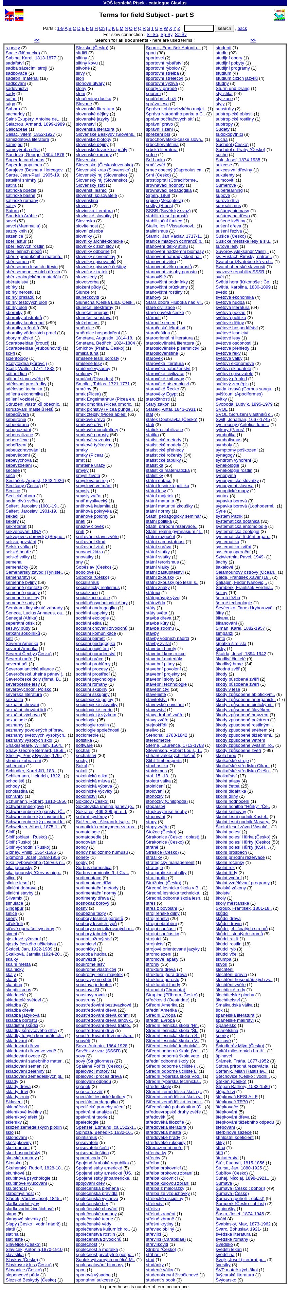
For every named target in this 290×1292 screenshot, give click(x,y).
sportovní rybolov (163, 68)
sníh (80, 531)
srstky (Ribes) (159, 205)
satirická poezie (21, 190)
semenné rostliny (22, 597)
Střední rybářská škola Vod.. (174, 1076)
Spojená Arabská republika (102, 1162)
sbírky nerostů (20, 292)
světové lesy (228, 337)
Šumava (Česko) (232, 1193)
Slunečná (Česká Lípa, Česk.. (105, 302)
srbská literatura (162, 149)
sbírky (12, 287)
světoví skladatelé (233, 368)
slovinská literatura (94, 210)
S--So (152, 34)
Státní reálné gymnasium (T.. (174, 531)
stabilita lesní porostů (167, 215)
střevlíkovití (157, 1244)
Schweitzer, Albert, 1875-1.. (33, 826)
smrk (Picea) (88, 393)
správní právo (159, 124)
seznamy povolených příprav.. (35, 730)
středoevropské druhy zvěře (173, 1111)
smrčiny (83, 388)
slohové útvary (90, 83)
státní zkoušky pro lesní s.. (172, 582)
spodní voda (88, 1157)
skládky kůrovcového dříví (31, 1030)
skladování (16, 1040)
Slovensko (86, 159)
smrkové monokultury (97, 429)
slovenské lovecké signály (101, 149)
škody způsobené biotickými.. (245, 704)
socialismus (87, 582)
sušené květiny (230, 220)
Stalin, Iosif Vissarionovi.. (170, 225)
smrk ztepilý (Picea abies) (101, 414)
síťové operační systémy (30, 928)
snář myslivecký (92, 500)
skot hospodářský (23, 1152)
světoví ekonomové (235, 363)
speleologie (87, 1122)
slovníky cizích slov (95, 246)
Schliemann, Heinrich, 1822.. (34, 775)
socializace (87, 592)
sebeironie (16, 419)
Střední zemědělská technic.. (174, 1101)
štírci (220, 1147)
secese (13, 470)
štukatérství (227, 1157)
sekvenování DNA (23, 531)
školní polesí (228, 831)
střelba (152, 1162)
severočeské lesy (23, 684)
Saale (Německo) (23, 52)
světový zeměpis (232, 383)
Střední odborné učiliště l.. (172, 1071)
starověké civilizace (165, 373)
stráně (152, 847)
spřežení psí (158, 134)
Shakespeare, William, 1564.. (35, 745)
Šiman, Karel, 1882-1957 (240, 628)
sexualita (14, 699)
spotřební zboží (161, 98)
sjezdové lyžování (23, 938)
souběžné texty (91, 913)
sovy (80, 1055)
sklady (12, 1081)
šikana (222, 618)
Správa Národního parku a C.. (175, 113)
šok (219, 1010)
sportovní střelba (162, 73)
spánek (83, 1086)
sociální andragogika (96, 607)
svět (220, 276)
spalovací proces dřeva (99, 1076)
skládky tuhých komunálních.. (35, 1035)
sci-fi (10, 353)
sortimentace (89, 877)
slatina (12, 1234)
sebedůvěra (17, 414)
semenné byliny (21, 582)
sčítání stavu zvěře (24, 378)
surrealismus (228, 205)
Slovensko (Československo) (104, 164)
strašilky (154, 857)
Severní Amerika (22, 643)
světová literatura (233, 307)
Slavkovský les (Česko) (29, 1264)
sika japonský (19, 867)
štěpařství (225, 1091)
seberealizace (19, 434)
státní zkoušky (160, 577)
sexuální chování (22, 704)
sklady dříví (17, 1091)
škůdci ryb (226, 949)
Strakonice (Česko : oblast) (172, 836)
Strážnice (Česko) (163, 882)
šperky (222, 1035)
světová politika (231, 317)
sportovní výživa (162, 83)
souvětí (83, 1040)
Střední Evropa (161, 1015)
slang (11, 1213)
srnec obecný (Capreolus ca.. (175, 169)
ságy (10, 103)
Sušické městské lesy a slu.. (243, 241)
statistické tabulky (163, 460)
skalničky (15, 969)
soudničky (86, 949)
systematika (227, 541)
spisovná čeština (92, 1152)
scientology (17, 358)
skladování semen (24, 1066)
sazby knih (16, 231)
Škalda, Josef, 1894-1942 (241, 653)
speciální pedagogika (97, 1101)
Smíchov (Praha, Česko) (100, 348)
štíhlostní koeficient (235, 1137)
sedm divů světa (22, 500)
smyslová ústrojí (92, 480)
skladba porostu (21, 1020)
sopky (82, 862)
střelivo (153, 1208)
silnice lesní (17, 882)
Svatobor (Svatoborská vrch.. (244, 261)
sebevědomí (18, 455)
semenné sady (20, 602)
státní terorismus (162, 562)
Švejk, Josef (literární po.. (241, 1259)
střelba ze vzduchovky (168, 1193)
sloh (80, 78)
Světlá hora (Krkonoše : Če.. (244, 281)
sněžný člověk (90, 526)
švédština (225, 1254)
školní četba (227, 786)
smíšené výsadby (93, 368)
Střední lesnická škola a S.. (173, 1035)
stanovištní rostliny (164, 292)
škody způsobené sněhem (241, 730)
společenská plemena (97, 1188)
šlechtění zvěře (231, 984)
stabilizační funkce (164, 220)
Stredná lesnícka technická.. (174, 893)
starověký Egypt (162, 393)
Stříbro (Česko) (161, 1249)
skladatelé (16, 994)
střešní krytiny (160, 1223)
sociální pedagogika (95, 643)
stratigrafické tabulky (166, 872)
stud (150, 1259)
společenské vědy (93, 1223)
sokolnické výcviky (94, 791)
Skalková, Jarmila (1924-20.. (34, 954)
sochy (82, 760)
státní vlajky (157, 567)
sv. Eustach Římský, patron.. (244, 256)
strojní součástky (162, 933)
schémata (15, 765)
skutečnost (16, 1188)
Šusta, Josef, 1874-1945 (240, 1213)
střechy (153, 1157)
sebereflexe (17, 439)
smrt (80, 460)
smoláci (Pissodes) (94, 378)
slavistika (15, 1254)
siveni (11, 933)
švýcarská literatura (235, 1274)
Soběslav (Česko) (93, 567)
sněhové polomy (92, 516)
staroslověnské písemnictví (172, 348)
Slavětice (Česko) (23, 1244)
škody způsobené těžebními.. (244, 735)
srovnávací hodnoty (165, 185)
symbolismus (228, 439)
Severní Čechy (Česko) (29, 653)
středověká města (163, 1132)
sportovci (155, 57)
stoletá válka (158, 780)
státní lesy (156, 490)
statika (152, 434)
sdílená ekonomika (24, 393)
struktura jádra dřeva (166, 974)
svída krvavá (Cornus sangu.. (245, 388)
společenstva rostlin (95, 1234)
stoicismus (156, 770)
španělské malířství (235, 1020)
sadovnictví (17, 88)
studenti (223, 47)
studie (222, 52)
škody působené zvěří (237, 684)
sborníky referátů (22, 327)
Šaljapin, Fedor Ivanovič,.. (241, 582)
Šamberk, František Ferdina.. (244, 587)
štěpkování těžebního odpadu (245, 1122)
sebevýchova (19, 460)
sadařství (15, 63)
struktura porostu (162, 979)
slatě (10, 1229)
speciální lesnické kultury (100, 1096)
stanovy (153, 297)
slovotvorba (87, 281)
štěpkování (226, 1111)
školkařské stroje (232, 760)
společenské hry (92, 1203)
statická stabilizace (164, 429)
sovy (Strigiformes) (94, 1061)
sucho (222, 154)
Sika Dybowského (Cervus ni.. (35, 862)
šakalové (224, 567)
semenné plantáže (24, 587)
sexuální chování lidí (26, 709)
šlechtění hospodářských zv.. (244, 979)
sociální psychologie (96, 679)
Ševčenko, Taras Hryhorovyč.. (245, 607)
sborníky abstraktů (24, 317)
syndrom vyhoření (233, 460)
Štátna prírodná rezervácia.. (243, 1066)
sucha (222, 139)
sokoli (82, 770)
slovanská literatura (95, 108)
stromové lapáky (162, 959)
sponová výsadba (93, 1274)
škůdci (222, 913)
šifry (220, 612)
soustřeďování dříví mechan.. (105, 1035)
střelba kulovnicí (162, 1178)
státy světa (156, 612)
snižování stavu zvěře (97, 536)
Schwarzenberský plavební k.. (35, 816)
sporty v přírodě (161, 88)
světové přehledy (232, 348)
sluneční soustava (94, 317)
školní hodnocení (232, 801)
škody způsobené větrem (240, 740)
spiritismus (86, 1137)
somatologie (88, 831)
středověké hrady (163, 1137)
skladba (13, 1005)
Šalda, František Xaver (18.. (243, 577)
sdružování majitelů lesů (30, 409)
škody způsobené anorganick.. (246, 699)
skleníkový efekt (21, 1117)
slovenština (87, 200)
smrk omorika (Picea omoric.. (105, 404)
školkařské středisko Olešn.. (243, 770)
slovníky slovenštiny (95, 256)
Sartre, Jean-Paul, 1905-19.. (34, 175)
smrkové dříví (89, 424)
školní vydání (229, 877)
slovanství (86, 124)
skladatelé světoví (23, 999)
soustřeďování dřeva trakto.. (103, 1025)
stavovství (156, 709)
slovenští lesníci (92, 190)
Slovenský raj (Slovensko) (101, 175)
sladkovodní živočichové (30, 1208)
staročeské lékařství (165, 327)
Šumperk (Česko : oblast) (241, 1203)
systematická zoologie (237, 531)
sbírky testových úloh (26, 302)
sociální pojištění (92, 648)
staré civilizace (160, 307)
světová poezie (230, 312)
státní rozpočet (160, 536)
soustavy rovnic (91, 994)
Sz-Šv (181, 34)
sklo (10, 1132)
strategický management (170, 862)
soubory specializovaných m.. (105, 928)
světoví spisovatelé (234, 373)
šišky (220, 648)
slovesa (83, 205)
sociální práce (90, 658)
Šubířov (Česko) (232, 1173)
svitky (221, 399)
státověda (155, 602)
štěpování (225, 1127)
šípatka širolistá (231, 643)
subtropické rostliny (235, 119)
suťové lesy (227, 246)
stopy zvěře (157, 826)
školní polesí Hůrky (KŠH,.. (242, 847)
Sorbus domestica (94, 867)
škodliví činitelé (231, 658)
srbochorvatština (162, 144)
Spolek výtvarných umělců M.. (105, 1259)
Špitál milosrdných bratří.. (241, 1050)
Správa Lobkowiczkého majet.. (176, 108)
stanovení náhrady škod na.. (174, 256)
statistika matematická (168, 470)
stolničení (155, 786)
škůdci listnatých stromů (239, 933)
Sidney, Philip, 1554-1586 (31, 852)
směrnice (85, 327)
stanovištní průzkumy (167, 287)
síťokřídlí (14, 923)
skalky (12, 959)
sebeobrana (17, 424)
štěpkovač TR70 (232, 1101)
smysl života (88, 475)
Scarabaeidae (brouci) (28, 343)
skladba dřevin (20, 1010)
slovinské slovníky (94, 215)
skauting (14, 984)
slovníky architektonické (99, 241)
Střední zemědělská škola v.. (174, 1096)
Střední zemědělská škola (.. (174, 1091)
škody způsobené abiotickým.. (245, 694)
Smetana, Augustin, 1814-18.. (105, 337)
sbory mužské (19, 337)
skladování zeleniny (25, 1071)
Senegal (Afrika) (22, 618)
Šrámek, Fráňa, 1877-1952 (242, 1061)
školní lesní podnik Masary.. (243, 821)
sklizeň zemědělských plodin (34, 1127)
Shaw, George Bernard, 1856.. (36, 750)
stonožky (155, 796)
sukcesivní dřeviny (234, 169)
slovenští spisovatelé (96, 195)
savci (11, 220)
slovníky (84, 236)
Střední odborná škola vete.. (174, 1055)
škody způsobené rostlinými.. (244, 724)
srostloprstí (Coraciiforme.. (172, 180)
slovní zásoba (89, 231)
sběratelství (17, 281)
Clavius (179, 2)
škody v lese (228, 689)
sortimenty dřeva (92, 898)
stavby (152, 633)
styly (220, 103)
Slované (84, 103)
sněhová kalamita (93, 506)
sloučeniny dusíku (93, 98)
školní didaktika (231, 791)
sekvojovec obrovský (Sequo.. (35, 536)
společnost (86, 1244)
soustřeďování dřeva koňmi (103, 1015)
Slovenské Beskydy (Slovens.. (106, 134)
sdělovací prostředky (26, 383)
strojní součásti (161, 928)
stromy (152, 964)
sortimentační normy (96, 893)
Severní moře (19, 658)
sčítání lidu (16, 373)
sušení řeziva (229, 231)
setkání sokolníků (23, 633)
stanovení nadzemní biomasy (175, 251)
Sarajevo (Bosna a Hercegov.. (35, 169)
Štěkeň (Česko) (231, 1081)
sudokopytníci (229, 134)
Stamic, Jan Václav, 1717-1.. (174, 236)
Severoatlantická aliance (30, 668)
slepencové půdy (22, 1274)
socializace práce (93, 597)
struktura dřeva (161, 969)
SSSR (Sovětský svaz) (168, 210)
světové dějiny (230, 322)
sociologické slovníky (96, 704)
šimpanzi (224, 633)
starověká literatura (165, 363)
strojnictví (155, 943)
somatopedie (89, 836)
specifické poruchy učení (100, 1106)
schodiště (15, 780)
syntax (222, 495)
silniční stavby (20, 893)
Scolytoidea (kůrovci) (26, 363)
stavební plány (160, 663)
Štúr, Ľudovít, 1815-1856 (240, 1162)
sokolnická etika (92, 775)
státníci (153, 592)
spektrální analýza (94, 1111)
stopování (155, 816)
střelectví (155, 1203)
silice (11, 877)
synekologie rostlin (234, 470)
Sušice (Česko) (231, 236)
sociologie (86, 719)
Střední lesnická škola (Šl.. (172, 1030)
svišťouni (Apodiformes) (239, 393)
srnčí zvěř (155, 164)
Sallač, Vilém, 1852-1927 (30, 134)
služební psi (87, 322)
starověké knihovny (165, 378)
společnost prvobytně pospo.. (105, 1254)
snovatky (85, 556)
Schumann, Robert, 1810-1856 (36, 801)
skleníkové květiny (24, 1111)
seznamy (14, 724)
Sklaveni (14, 1101)
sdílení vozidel (20, 399)
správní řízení (159, 129)
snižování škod (91, 541)
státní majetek (160, 495)
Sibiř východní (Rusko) (28, 847)
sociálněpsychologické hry (102, 602)
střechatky (156, 1152)
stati (150, 424)
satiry (11, 205)
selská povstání (21, 541)
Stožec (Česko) (161, 831)
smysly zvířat (89, 495)
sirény (12, 918)
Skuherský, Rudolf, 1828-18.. (34, 1167)
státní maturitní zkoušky (169, 506)
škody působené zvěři (237, 679)
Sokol (81, 765)
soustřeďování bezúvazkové (103, 1005)
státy (151, 607)
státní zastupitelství (165, 572)
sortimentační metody (97, 887)
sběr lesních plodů (24, 251)
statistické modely (163, 444)
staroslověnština (162, 353)
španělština (227, 1030)
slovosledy (86, 276)
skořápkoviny (19, 1142)
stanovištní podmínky (167, 281)
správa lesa (157, 103)
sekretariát (16, 526)
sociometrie (87, 735)
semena (14, 562)
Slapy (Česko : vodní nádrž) (33, 1223)
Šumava (224, 1183)
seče (10, 475)
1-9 (60, 28)
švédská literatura (233, 1234)
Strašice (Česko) (162, 852)
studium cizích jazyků (237, 78)
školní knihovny (231, 811)
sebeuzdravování (23, 450)
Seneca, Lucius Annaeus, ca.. (35, 612)
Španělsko (226, 1025)
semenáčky (17, 567)
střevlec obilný (160, 1229)
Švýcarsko (226, 1279)
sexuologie (16, 719)
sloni (80, 93)
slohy (81, 88)
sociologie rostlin (92, 724)
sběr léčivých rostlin (25, 246)
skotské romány (21, 1157)
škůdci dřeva (228, 918)
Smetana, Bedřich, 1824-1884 (105, 343)
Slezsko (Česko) (92, 47)
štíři (219, 1152)
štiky (220, 1142)
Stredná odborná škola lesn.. (174, 898)
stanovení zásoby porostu (171, 271)
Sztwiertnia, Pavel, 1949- (240, 556)
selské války (18, 556)
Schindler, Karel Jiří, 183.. (31, 770)
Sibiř (10, 831)
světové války (229, 358)
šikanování (226, 623)
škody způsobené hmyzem (242, 714)
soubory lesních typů (96, 923)
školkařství (226, 775)
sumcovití (225, 180)
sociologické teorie (94, 709)
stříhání (153, 1254)
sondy (82, 847)
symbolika (225, 434)
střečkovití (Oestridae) (167, 999)
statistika (154, 465)
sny (79, 562)
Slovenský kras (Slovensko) (103, 169)
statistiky (154, 475)
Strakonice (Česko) (165, 842)
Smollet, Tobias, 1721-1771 (103, 383)
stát (149, 414)
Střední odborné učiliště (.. (172, 1066)
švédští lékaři (229, 1249)
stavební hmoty (161, 648)
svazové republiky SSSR (240, 271)
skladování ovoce (23, 1055)
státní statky (158, 551)
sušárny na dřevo (233, 215)
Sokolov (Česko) (92, 801)
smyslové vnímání (94, 485)
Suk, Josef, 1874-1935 (238, 159)
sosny (82, 908)
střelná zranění (161, 1213)
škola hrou (226, 755)
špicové (223, 1040)
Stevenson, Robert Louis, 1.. (174, 750)
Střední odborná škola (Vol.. (173, 1050)
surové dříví (227, 200)
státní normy (158, 511)
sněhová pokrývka (94, 511)
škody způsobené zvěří (238, 750)
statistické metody (163, 439)
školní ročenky (230, 862)
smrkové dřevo (90, 419)
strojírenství (157, 918)
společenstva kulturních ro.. (103, 1229)
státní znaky (158, 587)
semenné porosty (23, 592)
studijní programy (233, 68)
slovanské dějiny (92, 113)
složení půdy (88, 287)
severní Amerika (22, 648)
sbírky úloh (16, 307)
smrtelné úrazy (90, 465)
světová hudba (230, 302)
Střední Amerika (162, 1005)
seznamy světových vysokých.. (36, 735)
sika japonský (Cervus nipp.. (33, 872)
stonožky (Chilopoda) (167, 801)
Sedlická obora (20, 495)
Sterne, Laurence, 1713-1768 (175, 745)
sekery (12, 521)
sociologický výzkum (96, 714)
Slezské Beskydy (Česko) (31, 1279)
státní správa (158, 546)
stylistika (224, 93)
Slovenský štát (90, 185)
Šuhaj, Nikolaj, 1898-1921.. (242, 1178)
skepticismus (18, 989)
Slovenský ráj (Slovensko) (101, 180)
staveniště (156, 694)
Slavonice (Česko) (24, 1269)
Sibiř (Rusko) (19, 842)
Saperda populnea (24, 164)
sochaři (83, 750)
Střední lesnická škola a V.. (172, 1040)
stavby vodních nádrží (167, 638)
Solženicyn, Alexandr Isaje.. (103, 821)
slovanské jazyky (92, 119)
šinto (220, 638)
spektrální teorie (92, 1117)
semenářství (18, 577)
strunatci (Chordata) (165, 989)
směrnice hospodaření (98, 332)
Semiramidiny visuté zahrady (34, 607)
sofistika (84, 740)
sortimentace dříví (93, 882)
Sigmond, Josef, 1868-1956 (33, 857)
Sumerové (226, 185)
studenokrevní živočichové (172, 1274)
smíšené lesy (89, 363)
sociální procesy (92, 668)
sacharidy (15, 113)
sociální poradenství (96, 653)
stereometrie (158, 740)
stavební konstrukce (166, 653)
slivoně (83, 68)
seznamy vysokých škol (29, 740)
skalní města (18, 964)
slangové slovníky (23, 1218)
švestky (223, 1264)
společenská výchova (97, 1198)
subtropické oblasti (234, 113)
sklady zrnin (17, 1096)
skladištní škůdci (22, 1025)
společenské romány (96, 1213)
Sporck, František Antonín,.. (173, 47)
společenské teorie (94, 1218)
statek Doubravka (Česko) (172, 419)
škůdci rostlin (228, 943)
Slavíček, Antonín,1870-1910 (34, 1249)
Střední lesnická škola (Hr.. (172, 1025)
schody (13, 786)
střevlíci (153, 1234)
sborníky (14, 312)
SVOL (222, 409)
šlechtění (224, 969)
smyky (82, 470)
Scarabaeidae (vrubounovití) (34, 348)
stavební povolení (163, 668)
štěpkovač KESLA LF (236, 1096)
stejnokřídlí (156, 724)
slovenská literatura (95, 129)
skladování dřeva (22, 1045)
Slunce (83, 292)
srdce (151, 154)
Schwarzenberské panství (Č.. (35, 811)
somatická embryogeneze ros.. (106, 826)
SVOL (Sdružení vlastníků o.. (244, 414)
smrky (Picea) (89, 455)
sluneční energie (92, 312)
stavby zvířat (158, 643)
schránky (14, 796)
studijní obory (229, 57)
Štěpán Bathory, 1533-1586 (243, 1086)
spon (81, 1269)
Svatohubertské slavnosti (240, 266)
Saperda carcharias (25, 159)
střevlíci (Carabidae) (166, 1239)
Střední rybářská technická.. (173, 1081)
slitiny (81, 57)
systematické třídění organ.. (243, 536)
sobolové (85, 572)
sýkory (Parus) (230, 429)
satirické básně (20, 195)
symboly (224, 444)
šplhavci (224, 1055)
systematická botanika (237, 521)
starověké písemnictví (167, 383)
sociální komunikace (96, 633)
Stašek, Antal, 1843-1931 (171, 409)
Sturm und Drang (233, 88)
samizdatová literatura (27, 139)
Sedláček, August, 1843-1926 (35, 480)
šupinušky (225, 1208)
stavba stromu (160, 628)
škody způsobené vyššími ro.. (245, 745)
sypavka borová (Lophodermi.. (245, 506)
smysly (83, 490)
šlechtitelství (228, 999)
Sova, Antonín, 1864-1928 (102, 1045)
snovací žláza (89, 551)
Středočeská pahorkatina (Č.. (175, 1106)
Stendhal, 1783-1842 (166, 735)
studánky (155, 1264)
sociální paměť (90, 638)
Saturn (12, 210)
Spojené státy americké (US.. (105, 1173)
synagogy (225, 455)
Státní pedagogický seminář (173, 516)
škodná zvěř (228, 668)
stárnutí (153, 317)
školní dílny (227, 796)
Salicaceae (17, 129)
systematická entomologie (241, 526)
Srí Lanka (155, 159)
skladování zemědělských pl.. (35, 1076)
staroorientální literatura (169, 337)
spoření (153, 93)
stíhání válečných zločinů (171, 755)
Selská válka (18, 546)
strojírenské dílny (163, 913)
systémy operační (233, 551)
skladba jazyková (23, 1015)
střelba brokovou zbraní (169, 1173)
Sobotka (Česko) (92, 577)
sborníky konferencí (25, 322)
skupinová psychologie (28, 1178)
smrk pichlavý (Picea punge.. (104, 409)
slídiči (81, 52)
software (84, 745)
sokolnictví (86, 796)
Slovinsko (85, 220)
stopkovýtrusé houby (166, 811)
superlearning (229, 190)
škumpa (223, 959)
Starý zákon (157, 404)
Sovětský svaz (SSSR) (98, 1050)
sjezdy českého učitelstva (31, 943)
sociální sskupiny (93, 694)
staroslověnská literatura (170, 343)
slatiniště (14, 1239)
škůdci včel (226, 954)
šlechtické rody (230, 989)
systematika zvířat (233, 546)
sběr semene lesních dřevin (33, 271)
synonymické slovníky (237, 480)
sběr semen (17, 261)
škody (221, 674)
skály (11, 974)
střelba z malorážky (165, 1188)
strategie (154, 867)
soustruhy (85, 999)
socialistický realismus (98, 587)
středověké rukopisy (166, 1142)
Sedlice (13, 490)
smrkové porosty (92, 434)
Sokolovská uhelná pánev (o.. (105, 806)
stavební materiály (164, 658)
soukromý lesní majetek (99, 974)
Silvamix (14, 898)
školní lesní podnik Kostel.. (242, 816)
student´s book (160, 1279)
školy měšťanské (232, 903)
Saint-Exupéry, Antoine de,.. (33, 119)
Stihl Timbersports (164, 760)
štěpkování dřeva (233, 1117)
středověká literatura (166, 1127)
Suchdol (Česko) (232, 144)
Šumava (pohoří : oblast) (240, 1198)
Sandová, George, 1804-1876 (35, 154)
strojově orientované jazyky (173, 949)
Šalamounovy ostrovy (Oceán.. (246, 572)
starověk (154, 358)
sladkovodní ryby (22, 1203)
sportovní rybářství (164, 63)
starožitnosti (158, 399)
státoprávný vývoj (163, 597)
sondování (86, 842)
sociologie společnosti (98, 730)
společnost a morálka (97, 1249)
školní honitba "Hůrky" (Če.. (243, 806)
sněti (81, 521)
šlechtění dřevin (231, 974)
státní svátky (158, 556)
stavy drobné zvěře (165, 714)
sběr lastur (16, 241)
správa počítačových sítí (170, 119)
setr (9, 638)
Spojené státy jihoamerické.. (104, 1178)
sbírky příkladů (20, 297)
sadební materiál (22, 78)
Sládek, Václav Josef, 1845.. (34, 1198)
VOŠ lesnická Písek (124, 2)
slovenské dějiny (92, 144)
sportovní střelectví (164, 78)
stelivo (152, 730)
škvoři (221, 964)
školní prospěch (231, 852)
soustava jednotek (94, 984)
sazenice (14, 236)
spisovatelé (87, 1142)
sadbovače (16, 73)
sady (10, 93)
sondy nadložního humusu (102, 852)
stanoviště (156, 276)
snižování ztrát (90, 546)
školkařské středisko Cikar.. (243, 765)
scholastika (17, 791)
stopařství (155, 806)
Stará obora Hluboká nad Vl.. (174, 302)
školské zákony (231, 887)
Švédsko (224, 1244)
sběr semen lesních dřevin (32, 266)
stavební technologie (166, 684)
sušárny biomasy (232, 210)
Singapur (14, 908)
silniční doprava (21, 887)
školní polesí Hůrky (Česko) (243, 842)
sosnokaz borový (92, 903)
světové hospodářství (237, 327)
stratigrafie (156, 877)
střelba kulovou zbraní (167, 1183)
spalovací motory (93, 1071)
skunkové (15, 1173)
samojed (14, 144)
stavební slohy (160, 679)
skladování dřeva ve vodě (31, 1050)
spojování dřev (90, 1183)
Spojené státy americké (99, 1167)
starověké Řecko (162, 388)
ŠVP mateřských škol (237, 1269)
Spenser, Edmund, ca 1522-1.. (106, 1127)
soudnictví (86, 943)
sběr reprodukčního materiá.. (34, 256)
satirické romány (22, 200)
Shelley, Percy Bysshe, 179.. (34, 755)
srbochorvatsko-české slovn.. (174, 139)
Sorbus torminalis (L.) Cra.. (102, 872)
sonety (82, 857)
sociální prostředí (93, 674)
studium (223, 73)
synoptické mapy (232, 490)
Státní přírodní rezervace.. (172, 526)
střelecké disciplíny (164, 1198)
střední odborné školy (167, 1061)
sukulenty (225, 175)
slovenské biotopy (93, 139)
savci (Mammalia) (23, 225)
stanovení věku (161, 261)
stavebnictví (157, 689)
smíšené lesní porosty (98, 358)
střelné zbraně (160, 1218)
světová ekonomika (235, 297)
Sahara (13, 108)
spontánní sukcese (94, 1279)
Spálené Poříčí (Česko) (99, 1066)
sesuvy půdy (18, 628)
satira (11, 185)
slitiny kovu (87, 63)
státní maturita (160, 500)
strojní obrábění (161, 923)
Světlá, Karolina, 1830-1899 (243, 287)
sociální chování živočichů (102, 628)
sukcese (224, 164)
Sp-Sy (167, 34)
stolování (155, 791)
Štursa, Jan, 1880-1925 (239, 1167)
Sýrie (221, 511)
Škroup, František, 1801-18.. (244, 908)
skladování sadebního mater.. (35, 1061)
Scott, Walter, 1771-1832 (30, 368)
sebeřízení (16, 444)
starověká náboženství (168, 368)
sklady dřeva (18, 1086)
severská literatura (24, 694)
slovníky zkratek (92, 271)
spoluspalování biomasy (100, 1264)
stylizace (224, 98)
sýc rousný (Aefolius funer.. (242, 424)
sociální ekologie (92, 618)
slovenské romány (94, 154)
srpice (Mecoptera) (164, 200)
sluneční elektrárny (94, 307)
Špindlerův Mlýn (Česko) (240, 1045)
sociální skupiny (92, 689)
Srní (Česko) (158, 175)
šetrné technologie (234, 602)
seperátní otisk (20, 623)
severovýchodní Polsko (29, 689)
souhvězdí (86, 959)
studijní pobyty (230, 63)
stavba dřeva (158, 618)
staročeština (158, 332)
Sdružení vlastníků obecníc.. (34, 404)
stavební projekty (163, 674)
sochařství (86, 755)
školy (221, 898)
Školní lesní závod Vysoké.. (243, 826)
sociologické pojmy (94, 699)
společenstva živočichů (99, 1239)
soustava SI (87, 989)
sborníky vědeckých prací (31, 332)
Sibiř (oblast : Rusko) (26, 836)
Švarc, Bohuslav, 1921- (238, 1229)
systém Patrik (229, 516)
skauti (11, 979)
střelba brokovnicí (163, 1167)
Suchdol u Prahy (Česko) (240, 149)
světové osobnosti (233, 343)
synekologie (227, 465)
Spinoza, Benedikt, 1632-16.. (104, 1132)
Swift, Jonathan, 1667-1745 (243, 419)
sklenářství (16, 1106)
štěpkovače (227, 1106)
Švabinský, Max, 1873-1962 (243, 1223)
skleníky (14, 1122)
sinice (11, 913)
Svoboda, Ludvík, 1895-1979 (244, 404)
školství (223, 893)
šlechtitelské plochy (235, 994)
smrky (82, 450)
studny (222, 83)
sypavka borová (231, 500)
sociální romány (91, 684)
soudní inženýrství (94, 938)
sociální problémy (93, 663)
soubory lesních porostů (99, 918)
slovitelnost (87, 225)
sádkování (16, 83)
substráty (225, 108)
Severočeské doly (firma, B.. (33, 679)
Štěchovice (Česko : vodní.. (243, 1076)
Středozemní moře (164, 1147)
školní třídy (226, 872)
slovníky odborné (93, 251)
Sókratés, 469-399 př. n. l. (101, 811)
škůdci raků (227, 938)
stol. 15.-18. (157, 775)
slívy (80, 73)
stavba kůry (157, 623)
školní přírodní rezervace (240, 857)
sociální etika (89, 623)
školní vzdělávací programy (243, 882)
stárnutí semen (161, 322)
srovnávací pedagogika (169, 190)
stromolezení (158, 954)
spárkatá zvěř (89, 1091)
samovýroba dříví (23, 149)
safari (11, 98)
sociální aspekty (92, 612)
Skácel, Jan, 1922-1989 (29, 949)
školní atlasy (228, 780)
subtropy (224, 124)
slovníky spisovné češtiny (101, 266)
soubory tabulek (92, 933)
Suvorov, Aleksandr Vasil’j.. (242, 251)
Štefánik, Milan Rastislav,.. (242, 1071)
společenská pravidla (96, 1193)
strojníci (153, 938)
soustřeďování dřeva (96, 1010)
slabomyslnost (20, 1193)
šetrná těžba (228, 597)
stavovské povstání (165, 704)
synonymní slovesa (234, 485)
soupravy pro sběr (94, 979)
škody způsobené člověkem (243, 709)
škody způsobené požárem (242, 719)
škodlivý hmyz (229, 663)
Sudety (223, 129)
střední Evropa (160, 1020)
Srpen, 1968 (158, 195)
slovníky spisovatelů (96, 261)
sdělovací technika (24, 388)
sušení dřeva (228, 225)
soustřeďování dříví (95, 1030)
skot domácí (18, 1147)
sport (151, 52)
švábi (221, 1218)
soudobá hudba (91, 954)
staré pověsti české (165, 312)
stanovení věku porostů (169, 266)
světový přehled (231, 378)
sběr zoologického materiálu (33, 276)
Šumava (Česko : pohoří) (240, 1188)
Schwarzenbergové (25, 806)
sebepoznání (18, 429)
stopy (151, 821)
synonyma (226, 475)
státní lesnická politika (167, 485)
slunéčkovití (87, 297)
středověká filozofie (165, 1122)
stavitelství (156, 699)
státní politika (159, 521)
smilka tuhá (87, 353)
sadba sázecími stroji (26, 68)
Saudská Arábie (21, 215)
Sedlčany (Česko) (23, 485)
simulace (14, 903)
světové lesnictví (232, 332)
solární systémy (91, 816)
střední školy (158, 1086)
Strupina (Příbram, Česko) (172, 994)
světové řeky (228, 353)
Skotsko (14, 1162)
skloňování (16, 1137)
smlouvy (84, 373)
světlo (221, 292)
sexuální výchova (23, 714)
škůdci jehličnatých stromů (242, 928)
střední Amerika (161, 1010)
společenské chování (96, 1208)
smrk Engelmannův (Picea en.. (106, 399)
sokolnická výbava (94, 786)
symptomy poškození (236, 450)
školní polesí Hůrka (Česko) (243, 836)
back (242, 28)
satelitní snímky (21, 180)
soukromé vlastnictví (96, 969)
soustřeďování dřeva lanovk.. (104, 1020)
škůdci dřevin (229, 923)
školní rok (225, 867)
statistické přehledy (165, 450)
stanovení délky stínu (167, 246)
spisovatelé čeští (92, 1147)
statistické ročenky (164, 455)
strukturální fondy (163, 984)
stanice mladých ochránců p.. (175, 241)
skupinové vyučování (26, 1183)
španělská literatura (235, 1015)
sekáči (12, 516)
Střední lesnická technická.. (173, 1045)
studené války (159, 1269)
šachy (221, 562)
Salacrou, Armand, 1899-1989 (35, 124)
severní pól (17, 663)
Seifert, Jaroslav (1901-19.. (32, 506)
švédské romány (232, 1239)
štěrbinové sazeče (234, 1132)
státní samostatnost (165, 541)
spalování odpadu (93, 1081)
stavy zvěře (157, 719)
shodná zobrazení (23, 760)
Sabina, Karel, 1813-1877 (31, 57)
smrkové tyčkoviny (94, 444)
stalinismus (157, 231)
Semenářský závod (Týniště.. (34, 572)
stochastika (157, 765)
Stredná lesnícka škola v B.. (173, 887)
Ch (102, 28)
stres (151, 903)
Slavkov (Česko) (22, 1259)
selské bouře (18, 551)
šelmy (221, 592)
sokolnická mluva (93, 780)
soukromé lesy (90, 964)
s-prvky (13, 47)
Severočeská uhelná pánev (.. (35, 674)
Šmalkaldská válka (234, 1005)
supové (223, 195)
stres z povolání (161, 908)
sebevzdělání (19, 465)
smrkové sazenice (94, 439)
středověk (155, 1117)
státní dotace (158, 480)
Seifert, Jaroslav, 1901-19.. (32, 511)
